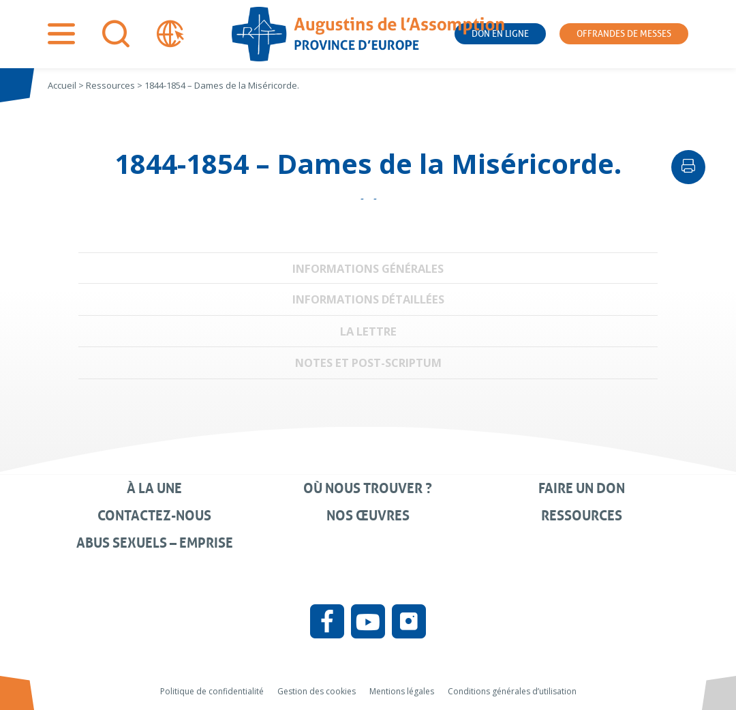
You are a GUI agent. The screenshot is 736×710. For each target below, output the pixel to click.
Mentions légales (401, 691)
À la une (154, 488)
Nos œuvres (368, 515)
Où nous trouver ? (367, 488)
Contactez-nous (154, 515)
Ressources (581, 515)
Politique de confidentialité (212, 691)
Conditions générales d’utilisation (512, 691)
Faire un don (581, 488)
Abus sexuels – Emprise (154, 543)
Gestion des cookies (316, 691)
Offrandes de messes (624, 34)
